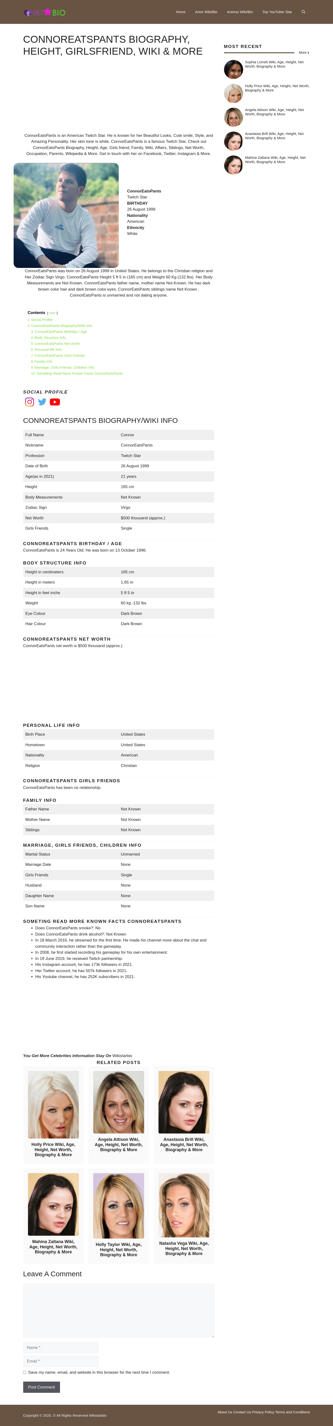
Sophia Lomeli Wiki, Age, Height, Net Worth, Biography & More (274, 64)
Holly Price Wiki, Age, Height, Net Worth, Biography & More (53, 1149)
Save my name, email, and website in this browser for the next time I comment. (99, 1372)
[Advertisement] (118, 99)
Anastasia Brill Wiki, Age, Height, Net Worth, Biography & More (184, 1144)
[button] (303, 12)
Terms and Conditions (292, 1412)
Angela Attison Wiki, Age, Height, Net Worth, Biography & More (119, 1144)
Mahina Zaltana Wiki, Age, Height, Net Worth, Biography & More (53, 1246)
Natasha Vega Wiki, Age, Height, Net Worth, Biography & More (184, 1248)
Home (181, 12)
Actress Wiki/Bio (240, 12)
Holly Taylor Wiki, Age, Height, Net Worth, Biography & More (119, 1249)
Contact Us (242, 1412)
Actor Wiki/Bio (206, 12)
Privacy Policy (263, 1412)
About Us (225, 1412)
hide (52, 313)
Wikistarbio (122, 1056)
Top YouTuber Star (277, 12)
